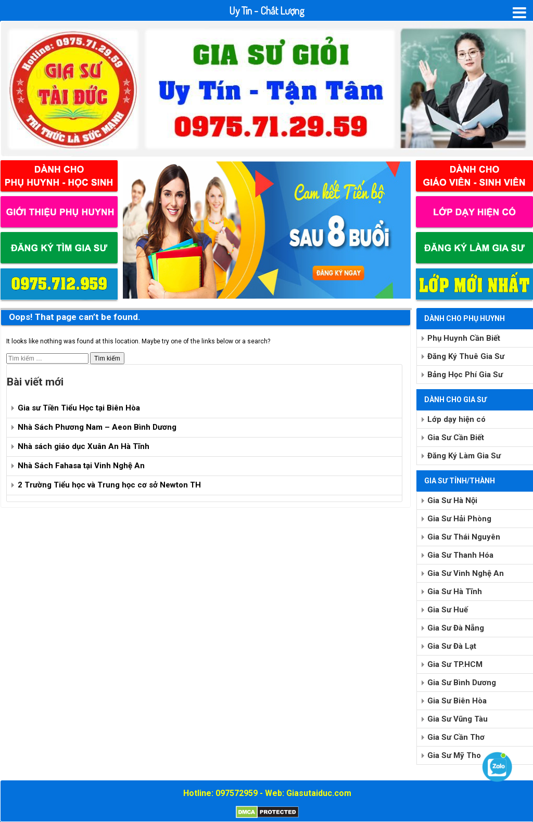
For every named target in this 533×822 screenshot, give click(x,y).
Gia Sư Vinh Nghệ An (465, 573)
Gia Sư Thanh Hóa (460, 555)
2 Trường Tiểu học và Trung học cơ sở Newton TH (109, 485)
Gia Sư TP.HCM (455, 664)
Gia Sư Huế (447, 609)
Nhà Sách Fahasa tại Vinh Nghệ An (81, 465)
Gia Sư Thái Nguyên (463, 537)
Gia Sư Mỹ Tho (454, 755)
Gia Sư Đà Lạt (451, 646)
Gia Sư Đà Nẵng (455, 628)
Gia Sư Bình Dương (461, 682)
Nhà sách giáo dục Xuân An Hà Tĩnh (83, 446)
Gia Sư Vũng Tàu (457, 719)
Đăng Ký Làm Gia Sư (464, 455)
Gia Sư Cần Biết (455, 437)
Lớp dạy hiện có (456, 419)
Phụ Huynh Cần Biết (463, 338)
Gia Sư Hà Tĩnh (454, 591)
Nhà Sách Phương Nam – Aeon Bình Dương (97, 427)
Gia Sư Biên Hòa (457, 700)
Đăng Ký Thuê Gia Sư (465, 356)
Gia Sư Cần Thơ (456, 737)
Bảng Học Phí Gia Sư (465, 374)
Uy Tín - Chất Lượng (266, 10)
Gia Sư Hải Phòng (459, 518)
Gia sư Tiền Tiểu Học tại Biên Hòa (79, 408)
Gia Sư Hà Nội (452, 500)
